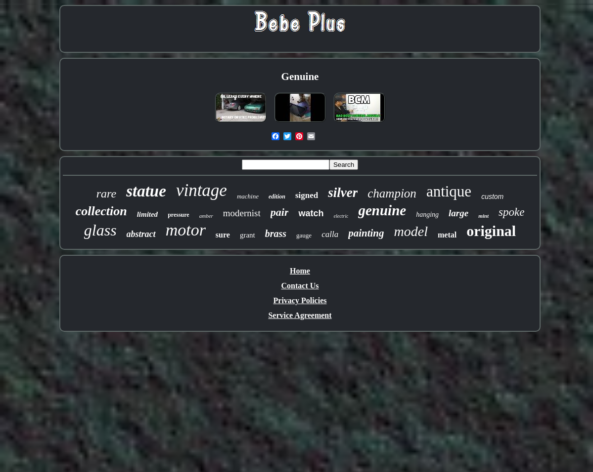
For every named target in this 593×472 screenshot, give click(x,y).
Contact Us (300, 285)
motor (186, 230)
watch (310, 213)
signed (306, 195)
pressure (178, 214)
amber (206, 216)
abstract (141, 234)
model (411, 231)
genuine (382, 210)
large (458, 213)
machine (248, 196)
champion (391, 193)
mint (483, 216)
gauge (304, 235)
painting (366, 233)
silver (343, 192)
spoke (511, 212)
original (491, 231)
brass (275, 233)
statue (146, 191)
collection (101, 211)
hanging (427, 214)
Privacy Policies (300, 300)
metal (447, 235)
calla (329, 234)
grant (247, 235)
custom (492, 196)
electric (341, 216)
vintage (201, 190)
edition (277, 196)
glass (100, 230)
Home (300, 271)
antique (448, 191)
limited (147, 214)
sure (223, 235)
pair (280, 212)
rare (106, 193)
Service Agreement (299, 315)
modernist (242, 213)
